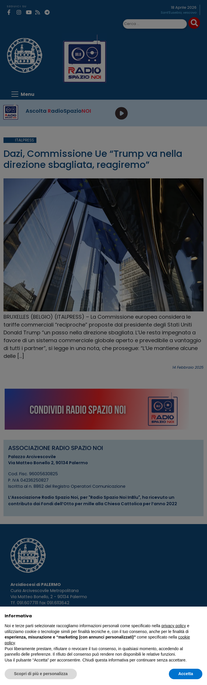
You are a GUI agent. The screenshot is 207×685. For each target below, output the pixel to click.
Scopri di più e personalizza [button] (41, 673)
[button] (199, 616)
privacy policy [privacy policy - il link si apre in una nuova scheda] (174, 625)
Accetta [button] (185, 673)
